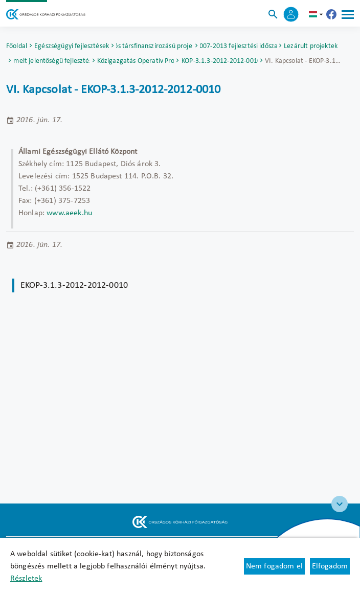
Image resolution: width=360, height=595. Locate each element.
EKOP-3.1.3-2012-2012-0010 (219, 61)
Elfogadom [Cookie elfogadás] (330, 566)
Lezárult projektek (311, 46)
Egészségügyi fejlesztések (71, 46)
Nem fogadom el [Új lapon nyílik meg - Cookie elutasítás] (274, 566)
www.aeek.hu (69, 213)
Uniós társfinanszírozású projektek (154, 46)
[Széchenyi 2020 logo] (339, 504)
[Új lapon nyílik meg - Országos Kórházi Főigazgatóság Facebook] (331, 14)
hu (317, 14)
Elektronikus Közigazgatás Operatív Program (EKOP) (135, 61)
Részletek (26, 579)
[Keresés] (273, 14)
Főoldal (16, 46)
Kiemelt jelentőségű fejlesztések (51, 61)
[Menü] (348, 14)
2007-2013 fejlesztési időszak (238, 46)
